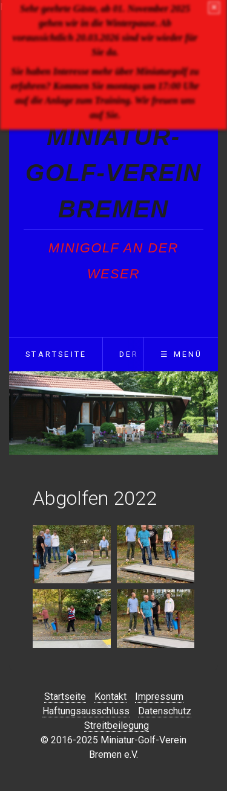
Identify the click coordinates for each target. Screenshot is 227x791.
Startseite (56, 354)
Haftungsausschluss (86, 711)
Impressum (159, 696)
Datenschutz (164, 711)
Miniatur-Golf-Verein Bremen (113, 172)
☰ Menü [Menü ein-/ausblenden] (181, 354)
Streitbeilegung (116, 725)
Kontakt (110, 696)
